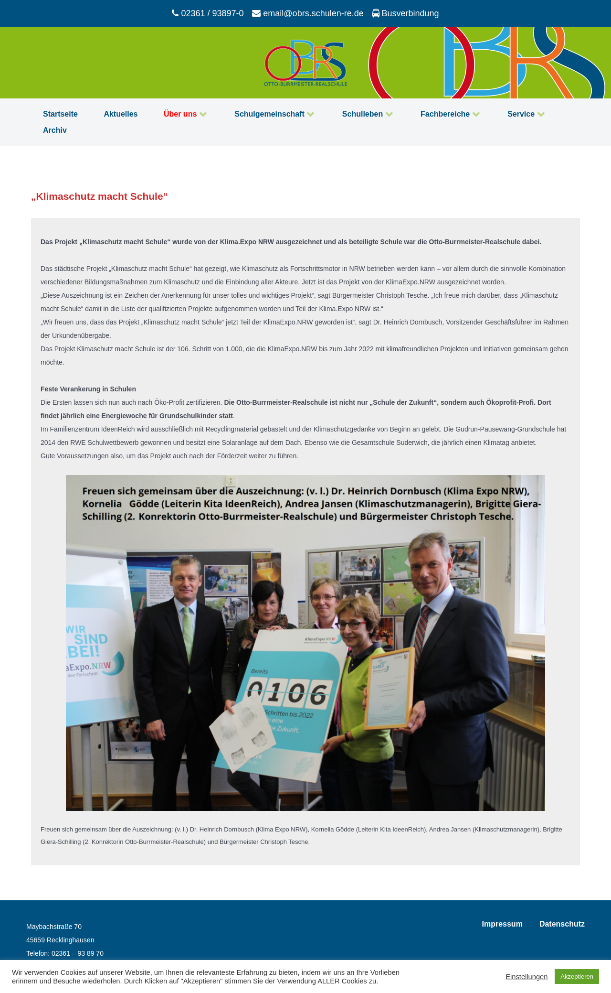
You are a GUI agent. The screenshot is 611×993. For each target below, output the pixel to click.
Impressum (502, 924)
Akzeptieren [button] (576, 976)
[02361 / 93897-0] (209, 13)
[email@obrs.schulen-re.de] (309, 13)
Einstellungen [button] (527, 977)
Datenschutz (562, 924)
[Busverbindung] (405, 13)
